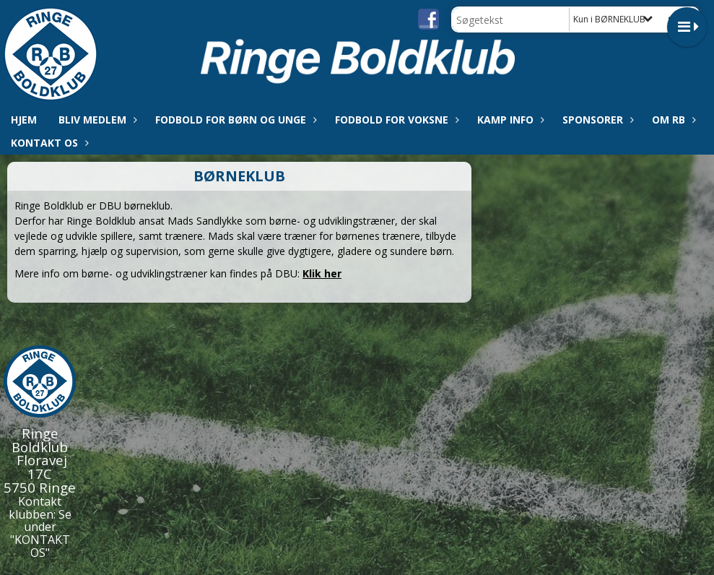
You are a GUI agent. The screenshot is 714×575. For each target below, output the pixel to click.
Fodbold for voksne (395, 119)
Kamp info (509, 119)
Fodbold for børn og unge (234, 119)
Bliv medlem (96, 119)
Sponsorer (596, 119)
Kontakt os (48, 143)
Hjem (24, 119)
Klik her (321, 273)
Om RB (672, 119)
